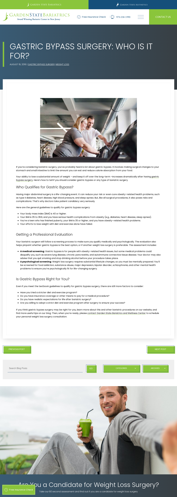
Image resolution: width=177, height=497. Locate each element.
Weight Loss (62, 64)
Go (90, 368)
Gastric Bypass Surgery (41, 64)
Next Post (160, 349)
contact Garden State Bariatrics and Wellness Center (116, 313)
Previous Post (17, 349)
